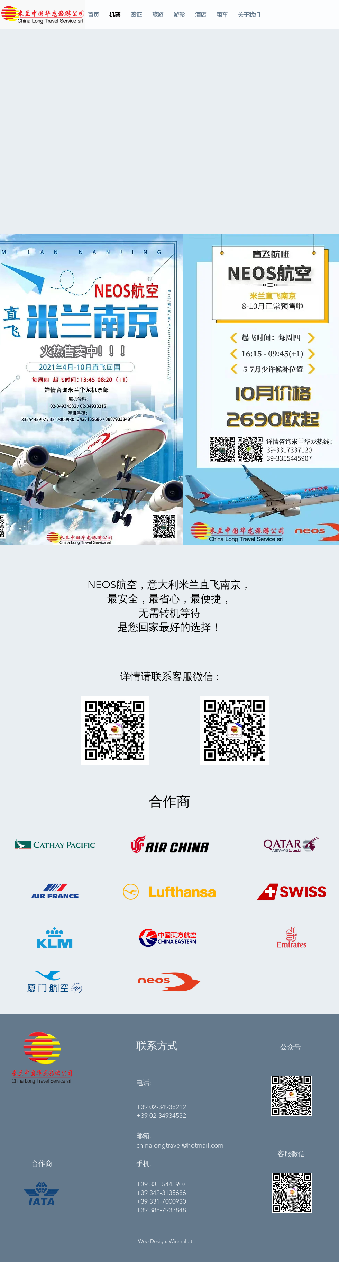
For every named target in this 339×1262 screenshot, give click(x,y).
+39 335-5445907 (161, 1184)
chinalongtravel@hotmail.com (179, 1145)
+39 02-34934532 (161, 1116)
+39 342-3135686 (161, 1193)
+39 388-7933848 (161, 1210)
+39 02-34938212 (161, 1107)
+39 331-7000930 (161, 1201)
